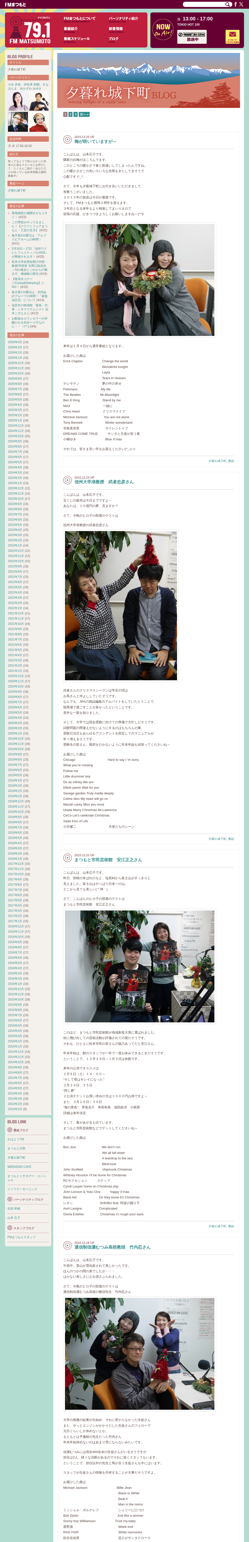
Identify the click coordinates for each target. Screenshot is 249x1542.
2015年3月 (15, 1036)
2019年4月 (15, 780)
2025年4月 (15, 405)
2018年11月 (16, 806)
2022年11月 (16, 556)
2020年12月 (16, 676)
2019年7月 (15, 765)
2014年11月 (16, 1057)
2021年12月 (16, 613)
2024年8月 (15, 446)
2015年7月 (15, 1015)
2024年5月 (15, 462)
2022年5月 (15, 587)
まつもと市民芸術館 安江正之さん (108, 860)
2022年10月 (16, 561)
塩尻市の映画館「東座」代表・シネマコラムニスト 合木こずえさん (30, 309)
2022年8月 (15, 571)
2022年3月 (15, 597)
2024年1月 (15, 483)
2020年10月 (16, 686)
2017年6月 (15, 895)
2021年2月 (15, 665)
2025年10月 (16, 373)
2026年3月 (15, 347)
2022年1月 (15, 608)
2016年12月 (16, 926)
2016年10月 (16, 937)
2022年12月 (16, 550)
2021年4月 (15, 655)
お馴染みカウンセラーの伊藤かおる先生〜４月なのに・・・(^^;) (30, 322)
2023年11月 (16, 493)
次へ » (84, 114)
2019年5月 (15, 775)
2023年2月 (15, 540)
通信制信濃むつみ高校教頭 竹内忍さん (112, 1247)
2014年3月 (15, 1098)
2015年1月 (15, 1046)
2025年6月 (15, 394)
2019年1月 (15, 796)
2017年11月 (16, 869)
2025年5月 (15, 399)
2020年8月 (15, 697)
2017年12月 (16, 863)
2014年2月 (15, 1104)
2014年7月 (15, 1078)
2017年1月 (15, 921)
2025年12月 (16, 363)
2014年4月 (15, 1093)
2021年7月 (15, 639)
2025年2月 (15, 415)
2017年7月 (15, 890)
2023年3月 (15, 535)
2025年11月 (16, 368)
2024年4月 (15, 467)
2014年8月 (15, 1072)
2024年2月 (15, 478)
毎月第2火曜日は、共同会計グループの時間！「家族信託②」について (30, 296)
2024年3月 (15, 472)
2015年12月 (16, 989)
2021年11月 (16, 618)
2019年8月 (15, 759)
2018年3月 (15, 848)
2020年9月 (15, 691)
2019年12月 (16, 738)
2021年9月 (15, 629)
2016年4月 (15, 968)
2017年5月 (15, 900)
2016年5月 (15, 963)
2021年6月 (15, 644)
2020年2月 (15, 728)
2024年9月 (15, 441)
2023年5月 (15, 525)
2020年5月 (15, 712)
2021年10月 (16, 624)
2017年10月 (16, 874)
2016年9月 (15, 942)
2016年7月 (15, 952)
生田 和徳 (13, 1208)
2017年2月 (15, 916)
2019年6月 (15, 770)
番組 (231, 461)
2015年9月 (15, 1004)
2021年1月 (15, 671)
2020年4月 (15, 718)
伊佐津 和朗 (31, 84)
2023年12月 (16, 488)
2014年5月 (15, 1088)
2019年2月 (15, 791)
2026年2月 (15, 352)
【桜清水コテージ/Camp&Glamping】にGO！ (28, 283)
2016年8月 (15, 947)
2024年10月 (16, 436)
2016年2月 (15, 978)
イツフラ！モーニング (22, 1189)
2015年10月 (16, 999)
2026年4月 (15, 342)
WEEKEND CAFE (19, 1167)
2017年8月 (15, 884)
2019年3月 (15, 785)
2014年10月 (16, 1062)
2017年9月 (15, 879)
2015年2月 (15, 1041)
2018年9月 (15, 817)
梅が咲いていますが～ (95, 141)
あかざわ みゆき (31, 88)
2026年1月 (15, 358)
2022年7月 (15, 577)
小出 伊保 (14, 84)
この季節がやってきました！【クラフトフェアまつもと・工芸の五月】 (30, 226)
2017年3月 (15, 910)
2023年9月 (15, 504)
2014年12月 (16, 1051)
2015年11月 (16, 994)
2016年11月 (16, 931)
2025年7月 (15, 389)
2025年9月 (15, 378)
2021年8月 (15, 634)
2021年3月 (15, 660)
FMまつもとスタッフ (21, 1237)
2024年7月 (15, 452)
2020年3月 (15, 723)
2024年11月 (16, 431)
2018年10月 (16, 812)
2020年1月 (15, 733)
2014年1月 (15, 1109)
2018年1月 (15, 859)
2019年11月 (16, 744)
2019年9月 (15, 754)
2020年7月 (15, 702)
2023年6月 (15, 519)
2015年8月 (15, 1010)
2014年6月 (15, 1083)
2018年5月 (15, 838)
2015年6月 (15, 1020)
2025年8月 (15, 384)
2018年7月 (15, 827)
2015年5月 (15, 1025)
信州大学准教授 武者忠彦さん (104, 482)
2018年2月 (15, 853)
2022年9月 (15, 566)
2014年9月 (15, 1067)
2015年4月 (15, 1031)
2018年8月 (15, 822)
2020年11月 (16, 681)
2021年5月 (15, 650)
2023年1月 (15, 545)
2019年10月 (16, 749)
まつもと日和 (16, 1148)
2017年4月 (15, 905)
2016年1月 (15, 984)
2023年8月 (15, 509)
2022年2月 (15, 603)
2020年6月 (15, 707)
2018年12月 (16, 801)
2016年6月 (15, 957)
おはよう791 (15, 1139)
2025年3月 (15, 410)
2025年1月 (15, 420)
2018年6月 (15, 832)
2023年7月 (15, 514)
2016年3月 (15, 973)
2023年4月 (15, 530)
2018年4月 (15, 843)
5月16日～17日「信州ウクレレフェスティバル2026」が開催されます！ (30, 252)
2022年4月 (15, 592)
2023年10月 (16, 498)
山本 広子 (13, 1218)
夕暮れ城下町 (217, 461)
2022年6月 (15, 582)
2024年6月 (15, 457)
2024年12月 (16, 425)
